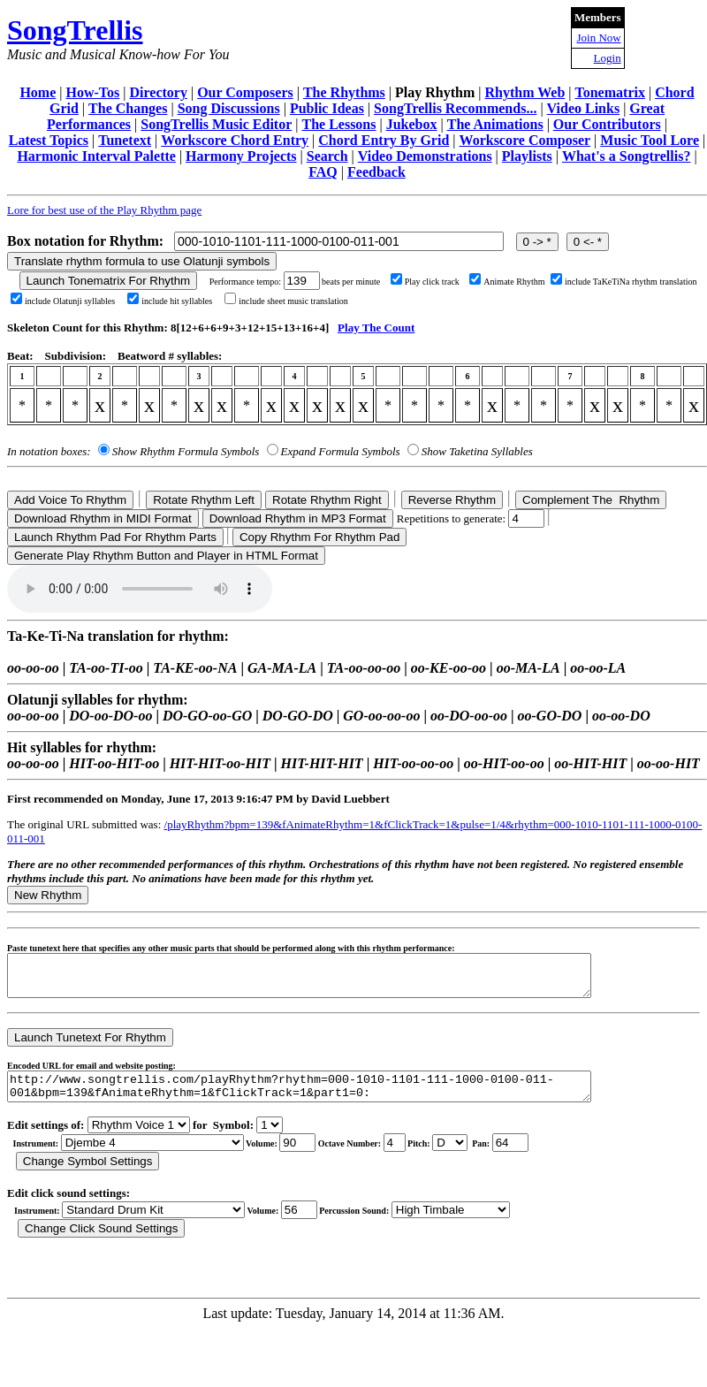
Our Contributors (607, 124)
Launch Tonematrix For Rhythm (109, 280)
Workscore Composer (525, 140)
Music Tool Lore (649, 140)
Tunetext (124, 140)
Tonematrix (610, 92)
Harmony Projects (241, 156)
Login (607, 58)
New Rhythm (47, 895)
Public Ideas (327, 108)
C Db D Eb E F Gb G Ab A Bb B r (450, 1155)
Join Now (598, 37)
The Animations (495, 124)
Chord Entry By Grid (383, 140)
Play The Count (376, 327)
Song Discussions (229, 108)
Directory (157, 92)
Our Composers (245, 92)
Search (327, 156)
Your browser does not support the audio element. (139, 589)
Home (37, 92)
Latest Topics (48, 140)
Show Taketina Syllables (477, 451)
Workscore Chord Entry (234, 140)
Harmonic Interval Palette (96, 156)
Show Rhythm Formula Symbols (185, 451)
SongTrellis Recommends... (455, 108)
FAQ (323, 171)
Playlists (527, 156)
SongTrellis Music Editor (216, 124)
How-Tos (93, 92)
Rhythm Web (524, 92)
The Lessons (338, 124)
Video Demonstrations (425, 156)
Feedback (376, 171)
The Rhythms (344, 92)
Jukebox (411, 124)
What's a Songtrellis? (626, 156)
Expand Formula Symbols (340, 451)
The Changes (127, 108)
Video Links (583, 108)
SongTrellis (75, 30)
